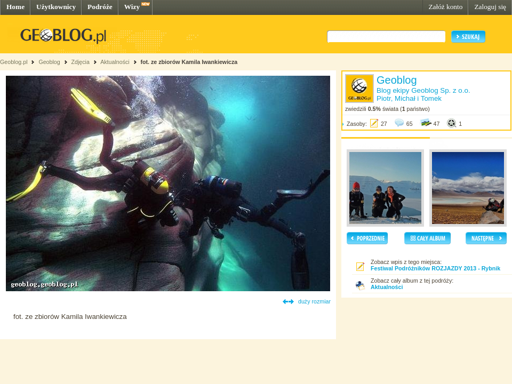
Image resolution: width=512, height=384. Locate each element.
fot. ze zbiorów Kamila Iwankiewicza (189, 62)
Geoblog (49, 62)
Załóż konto (445, 7)
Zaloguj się (490, 7)
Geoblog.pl (14, 62)
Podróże (100, 7)
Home (15, 7)
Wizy (132, 7)
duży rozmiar (314, 301)
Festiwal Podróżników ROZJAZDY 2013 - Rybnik (435, 268)
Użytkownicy (56, 7)
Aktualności (115, 62)
